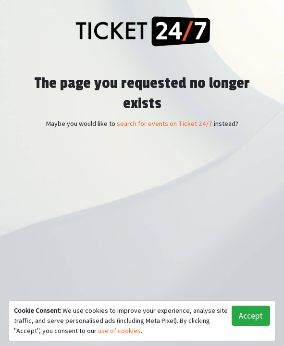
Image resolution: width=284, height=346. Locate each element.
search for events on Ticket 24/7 (164, 123)
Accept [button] (251, 315)
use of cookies (119, 330)
